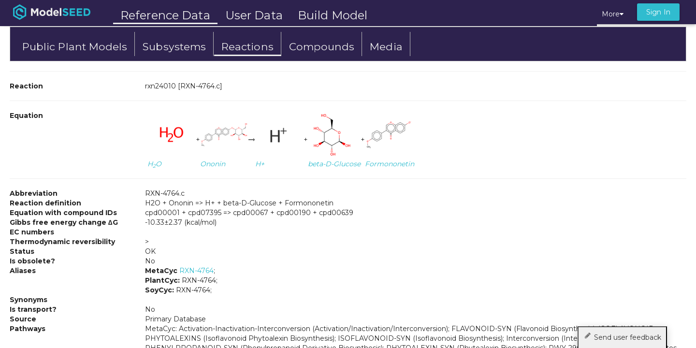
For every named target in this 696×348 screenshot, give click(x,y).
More (613, 14)
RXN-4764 (196, 270)
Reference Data (165, 15)
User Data (254, 15)
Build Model (332, 15)
